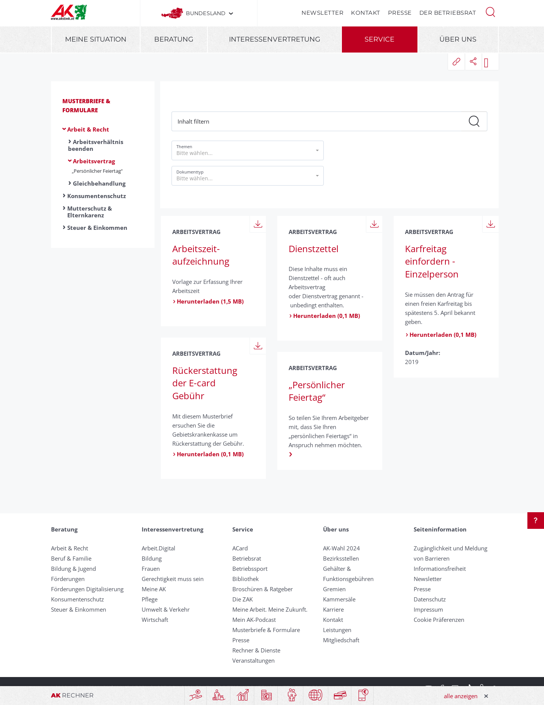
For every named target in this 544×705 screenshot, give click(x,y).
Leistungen (337, 630)
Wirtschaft (155, 619)
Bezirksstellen (341, 558)
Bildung (152, 558)
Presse (400, 12)
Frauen (151, 568)
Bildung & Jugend (73, 568)
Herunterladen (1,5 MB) (208, 301)
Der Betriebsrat (447, 12)
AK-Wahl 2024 (341, 548)
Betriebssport (249, 568)
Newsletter (322, 12)
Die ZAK (242, 599)
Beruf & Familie (71, 558)
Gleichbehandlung (99, 183)
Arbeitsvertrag (94, 161)
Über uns (457, 39)
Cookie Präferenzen (439, 619)
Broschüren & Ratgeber (262, 589)
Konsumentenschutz (96, 196)
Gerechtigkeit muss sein (173, 579)
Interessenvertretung (274, 39)
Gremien (334, 589)
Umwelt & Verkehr (166, 609)
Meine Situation (96, 39)
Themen (184, 146)
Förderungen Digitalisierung (87, 589)
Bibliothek (245, 579)
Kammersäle (339, 599)
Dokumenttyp (190, 172)
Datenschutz (430, 599)
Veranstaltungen (253, 660)
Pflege (150, 599)
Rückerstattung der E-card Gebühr (204, 383)
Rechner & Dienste (256, 650)
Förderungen (68, 579)
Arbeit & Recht (88, 129)
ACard (240, 548)
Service (379, 39)
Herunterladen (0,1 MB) (324, 315)
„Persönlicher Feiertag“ (97, 170)
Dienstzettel (313, 248)
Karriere (333, 609)
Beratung (173, 39)
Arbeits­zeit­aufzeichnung (200, 255)
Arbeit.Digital (158, 548)
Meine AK (154, 589)
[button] (490, 11)
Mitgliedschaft (341, 640)
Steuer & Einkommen (97, 227)
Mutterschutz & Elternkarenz (89, 212)
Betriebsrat (246, 558)
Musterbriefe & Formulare (266, 630)
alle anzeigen (461, 696)
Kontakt (365, 12)
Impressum (428, 609)
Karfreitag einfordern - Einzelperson (432, 261)
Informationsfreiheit (440, 568)
